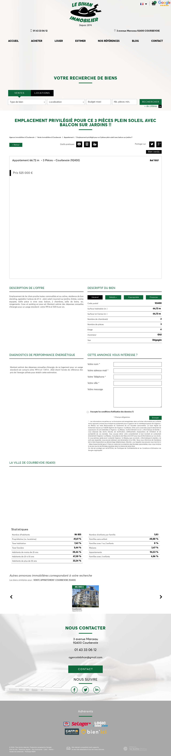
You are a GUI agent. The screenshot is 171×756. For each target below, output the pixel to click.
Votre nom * (94, 364)
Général (95, 297)
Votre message (95, 389)
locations (42, 93)
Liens (45, 749)
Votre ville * (93, 383)
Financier (154, 297)
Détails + (113, 297)
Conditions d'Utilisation (150, 448)
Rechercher (150, 102)
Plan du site (13, 749)
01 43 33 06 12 (85, 650)
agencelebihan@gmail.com (85, 657)
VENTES (19, 93)
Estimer (80, 41)
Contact (157, 41)
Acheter (36, 41)
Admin (51, 749)
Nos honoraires (37, 749)
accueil (13, 41)
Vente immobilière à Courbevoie (49, 137)
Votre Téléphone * (97, 377)
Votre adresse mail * (98, 370)
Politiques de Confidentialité (127, 448)
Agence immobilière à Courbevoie (21, 137)
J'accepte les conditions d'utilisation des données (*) (112, 412)
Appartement (69, 137)
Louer (59, 41)
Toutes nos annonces (16, 751)
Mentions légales (24, 749)
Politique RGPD (30, 751)
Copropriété (133, 297)
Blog (135, 41)
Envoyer (155, 418)
